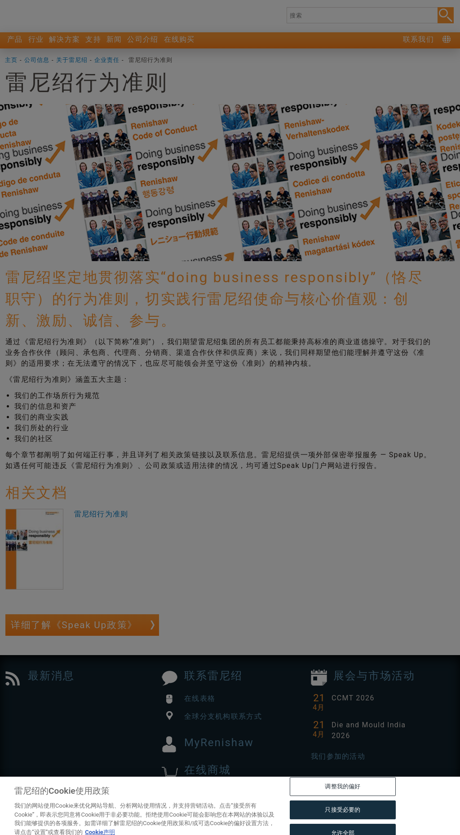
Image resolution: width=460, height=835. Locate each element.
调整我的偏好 (342, 801)
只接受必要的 (342, 825)
